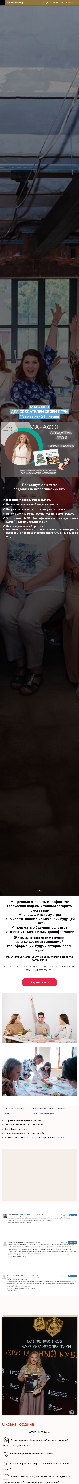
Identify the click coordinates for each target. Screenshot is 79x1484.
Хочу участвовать (40, 982)
